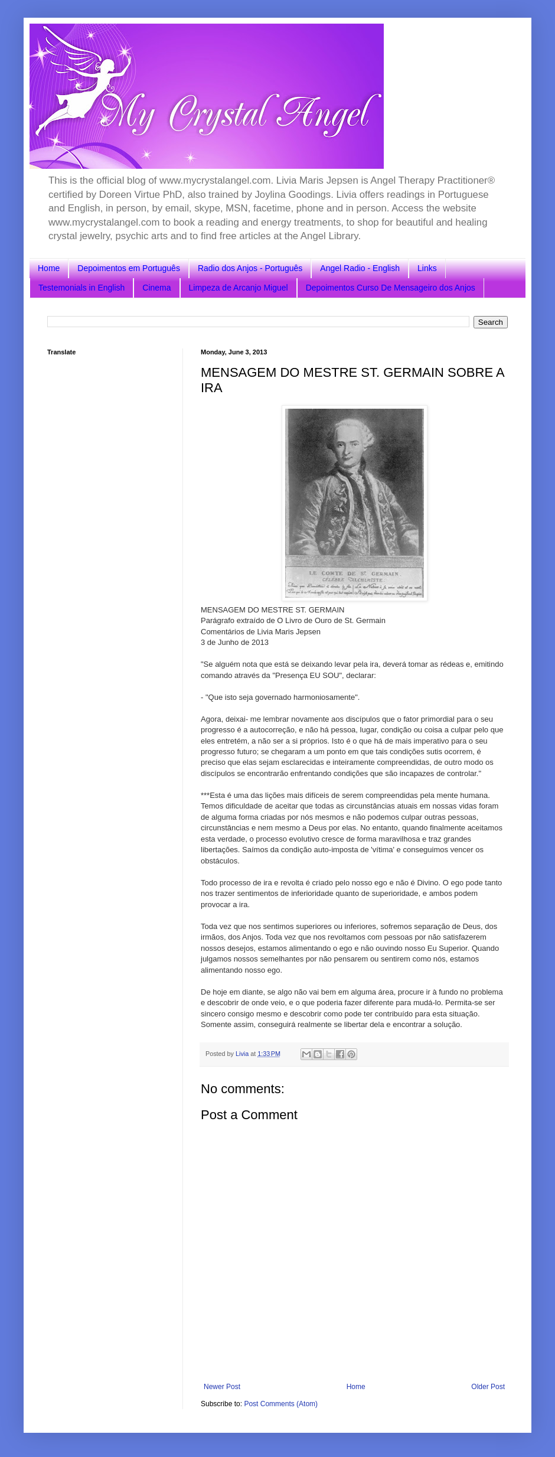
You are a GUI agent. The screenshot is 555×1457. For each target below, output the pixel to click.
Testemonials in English (81, 287)
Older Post (488, 1387)
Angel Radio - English (360, 268)
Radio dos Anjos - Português (250, 268)
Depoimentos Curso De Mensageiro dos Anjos (390, 287)
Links (427, 268)
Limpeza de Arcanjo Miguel (238, 287)
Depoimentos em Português (128, 268)
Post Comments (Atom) (281, 1404)
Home (49, 268)
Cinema (156, 287)
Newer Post (222, 1387)
